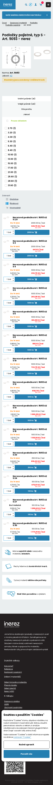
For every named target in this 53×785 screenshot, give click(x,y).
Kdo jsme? (8, 666)
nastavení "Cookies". (22, 737)
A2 (11, 75)
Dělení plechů (10, 688)
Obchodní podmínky (13, 707)
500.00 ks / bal (38, 388)
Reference (8, 669)
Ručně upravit (26, 744)
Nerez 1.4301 (9, 691)
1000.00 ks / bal (38, 270)
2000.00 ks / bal (38, 223)
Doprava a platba (12, 701)
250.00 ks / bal (38, 458)
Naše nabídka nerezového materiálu (23, 15)
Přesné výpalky (10, 685)
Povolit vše (26, 754)
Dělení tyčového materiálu (15, 682)
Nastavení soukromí (13, 672)
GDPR (6, 704)
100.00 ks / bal (38, 482)
